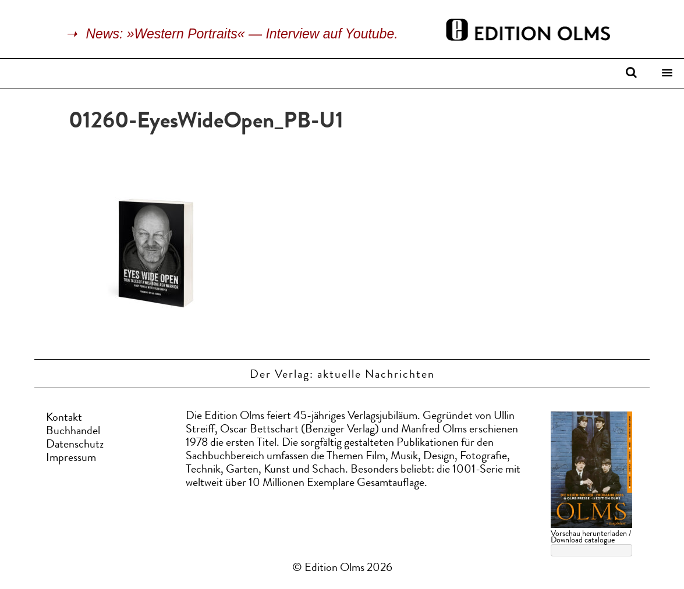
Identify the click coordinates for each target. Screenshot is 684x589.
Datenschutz (75, 445)
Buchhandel (73, 432)
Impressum (71, 458)
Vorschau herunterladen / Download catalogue (591, 537)
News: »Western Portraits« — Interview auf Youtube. (242, 33)
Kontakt (64, 418)
